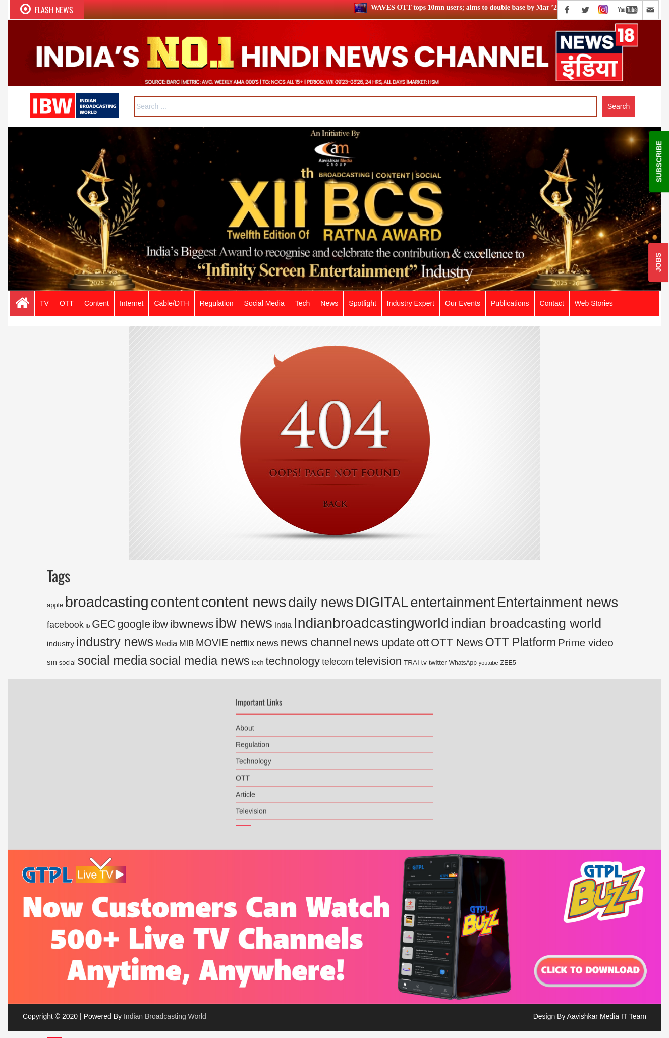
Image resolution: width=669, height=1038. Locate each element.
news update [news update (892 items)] (384, 643)
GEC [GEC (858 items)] (103, 624)
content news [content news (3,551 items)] (244, 602)
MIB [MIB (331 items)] (186, 643)
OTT (243, 772)
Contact (552, 303)
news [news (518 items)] (267, 643)
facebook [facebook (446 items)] (65, 625)
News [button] (329, 303)
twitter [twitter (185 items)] (438, 662)
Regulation (252, 739)
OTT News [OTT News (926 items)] (457, 642)
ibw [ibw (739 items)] (160, 624)
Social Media (264, 303)
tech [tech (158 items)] (258, 662)
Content (96, 303)
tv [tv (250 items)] (424, 662)
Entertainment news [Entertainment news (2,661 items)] (557, 602)
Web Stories (594, 303)
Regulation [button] (217, 303)
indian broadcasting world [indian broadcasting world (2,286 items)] (526, 623)
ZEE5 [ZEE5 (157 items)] (508, 662)
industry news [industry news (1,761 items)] (114, 642)
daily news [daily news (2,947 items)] (320, 602)
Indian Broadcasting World (165, 1016)
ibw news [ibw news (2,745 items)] (244, 623)
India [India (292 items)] (283, 625)
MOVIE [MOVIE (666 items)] (212, 642)
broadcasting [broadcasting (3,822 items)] (107, 602)
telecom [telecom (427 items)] (337, 662)
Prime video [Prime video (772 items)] (586, 642)
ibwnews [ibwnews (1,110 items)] (192, 623)
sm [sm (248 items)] (52, 662)
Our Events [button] (462, 303)
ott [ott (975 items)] (423, 642)
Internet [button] (131, 303)
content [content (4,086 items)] (175, 601)
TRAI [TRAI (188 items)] (411, 662)
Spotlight (362, 303)
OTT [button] (67, 303)
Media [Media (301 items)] (166, 643)
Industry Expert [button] (410, 303)
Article (245, 789)
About (245, 722)
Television (251, 805)
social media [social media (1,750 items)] (113, 660)
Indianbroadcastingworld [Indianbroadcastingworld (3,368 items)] (371, 623)
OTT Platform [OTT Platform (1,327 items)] (520, 642)
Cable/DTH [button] (171, 303)
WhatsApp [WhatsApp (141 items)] (463, 662)
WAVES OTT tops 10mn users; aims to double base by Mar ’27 (467, 7)
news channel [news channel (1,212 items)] (316, 642)
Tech (302, 303)
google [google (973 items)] (133, 624)
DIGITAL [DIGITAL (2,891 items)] (381, 602)
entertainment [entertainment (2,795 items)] (452, 602)
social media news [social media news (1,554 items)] (199, 660)
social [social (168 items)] (67, 662)
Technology (253, 755)
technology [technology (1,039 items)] (292, 660)
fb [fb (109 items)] (88, 626)
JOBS (658, 262)
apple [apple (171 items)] (55, 605)
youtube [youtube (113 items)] (488, 663)
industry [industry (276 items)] (60, 643)
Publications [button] (510, 303)
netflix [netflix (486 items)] (242, 643)
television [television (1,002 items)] (378, 660)
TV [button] (44, 303)
